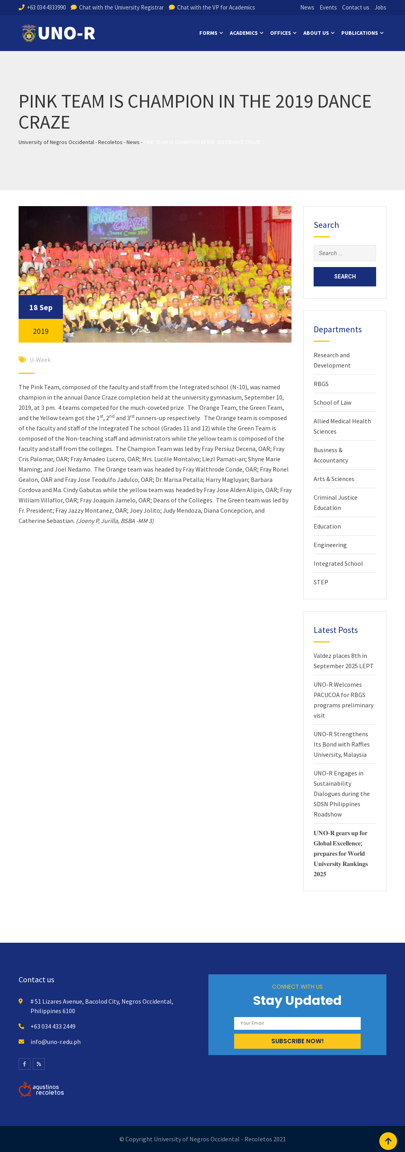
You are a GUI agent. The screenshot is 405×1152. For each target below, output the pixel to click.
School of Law (332, 402)
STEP (321, 582)
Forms (208, 32)
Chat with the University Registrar (121, 7)
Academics (244, 32)
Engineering (330, 545)
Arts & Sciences (334, 479)
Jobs (380, 7)
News (307, 7)
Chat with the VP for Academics (216, 7)
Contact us (355, 7)
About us (316, 32)
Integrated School (338, 563)
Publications (359, 32)
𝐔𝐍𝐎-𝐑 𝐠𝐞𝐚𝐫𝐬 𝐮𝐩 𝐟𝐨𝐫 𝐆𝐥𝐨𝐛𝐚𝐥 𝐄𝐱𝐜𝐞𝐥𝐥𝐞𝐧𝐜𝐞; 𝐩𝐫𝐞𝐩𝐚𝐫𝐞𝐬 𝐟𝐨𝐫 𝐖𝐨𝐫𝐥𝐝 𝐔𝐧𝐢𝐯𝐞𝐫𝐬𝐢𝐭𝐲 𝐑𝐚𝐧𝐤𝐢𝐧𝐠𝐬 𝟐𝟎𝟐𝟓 (341, 853)
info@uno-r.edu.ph (55, 1042)
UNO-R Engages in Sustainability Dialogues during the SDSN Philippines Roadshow (342, 793)
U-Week (40, 360)
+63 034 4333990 (46, 7)
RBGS (321, 384)
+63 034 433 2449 (53, 1026)
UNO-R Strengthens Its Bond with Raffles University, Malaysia (342, 744)
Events (328, 7)
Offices (280, 32)
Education (327, 526)
